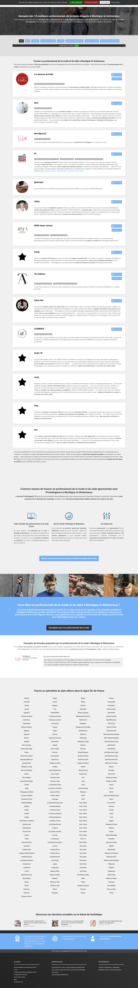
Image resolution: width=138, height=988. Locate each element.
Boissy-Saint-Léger (26, 748)
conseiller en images (48, 41)
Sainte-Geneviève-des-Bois (111, 734)
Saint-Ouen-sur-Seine (111, 763)
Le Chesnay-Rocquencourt (55, 803)
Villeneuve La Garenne (111, 853)
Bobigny (26, 741)
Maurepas (55, 893)
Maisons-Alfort (54, 871)
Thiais (111, 813)
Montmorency (83, 730)
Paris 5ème (83, 857)
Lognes (55, 864)
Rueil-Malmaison (111, 720)
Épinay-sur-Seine (27, 896)
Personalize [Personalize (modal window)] (105, 2)
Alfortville (27, 702)
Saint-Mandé (111, 748)
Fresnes (54, 727)
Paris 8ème (83, 867)
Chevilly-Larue (26, 824)
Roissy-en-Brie (111, 709)
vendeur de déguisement (75, 41)
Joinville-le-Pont (55, 777)
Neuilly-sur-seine (83, 759)
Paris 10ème (83, 803)
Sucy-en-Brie (111, 803)
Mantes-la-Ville (54, 885)
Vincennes (111, 882)
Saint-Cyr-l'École (111, 727)
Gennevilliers (55, 741)
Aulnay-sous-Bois (26, 727)
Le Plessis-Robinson (55, 817)
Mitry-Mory (83, 709)
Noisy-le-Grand (83, 770)
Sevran (111, 788)
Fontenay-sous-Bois (55, 720)
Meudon (83, 705)
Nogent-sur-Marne (83, 763)
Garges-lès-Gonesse (55, 738)
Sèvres (111, 792)
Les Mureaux (55, 839)
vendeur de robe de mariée (109, 41)
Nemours (83, 748)
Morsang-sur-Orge (83, 741)
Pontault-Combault (83, 885)
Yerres (111, 893)
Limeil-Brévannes (55, 857)
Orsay (83, 781)
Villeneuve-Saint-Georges (111, 860)
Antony (27, 705)
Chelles (26, 817)
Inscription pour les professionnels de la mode (69, 628)
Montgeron (83, 723)
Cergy (26, 788)
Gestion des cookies (19, 977)
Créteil (27, 871)
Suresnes (111, 806)
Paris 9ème (83, 871)
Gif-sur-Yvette (55, 748)
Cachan (26, 785)
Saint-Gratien (111, 745)
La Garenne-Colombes (55, 788)
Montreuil (83, 734)
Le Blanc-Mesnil (55, 795)
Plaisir (83, 878)
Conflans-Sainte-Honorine (26, 853)
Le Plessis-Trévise (54, 821)
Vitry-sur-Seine (111, 889)
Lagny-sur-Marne (55, 792)
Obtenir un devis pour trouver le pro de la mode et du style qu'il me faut (69, 558)
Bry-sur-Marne (26, 777)
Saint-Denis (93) (111, 730)
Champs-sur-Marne (26, 795)
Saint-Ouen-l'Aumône (111, 759)
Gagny (55, 730)
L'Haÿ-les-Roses (55, 853)
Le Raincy (55, 828)
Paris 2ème (83, 846)
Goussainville (55, 756)
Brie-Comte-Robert (26, 770)
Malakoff (55, 878)
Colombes (27, 846)
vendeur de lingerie (92, 41)
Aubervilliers (26, 723)
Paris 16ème (83, 824)
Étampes (55, 705)
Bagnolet (26, 734)
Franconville (55, 723)
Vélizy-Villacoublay (111, 835)
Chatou (26, 810)
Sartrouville (111, 774)
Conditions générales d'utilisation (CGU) (25, 972)
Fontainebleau (55, 712)
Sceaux (111, 785)
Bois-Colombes (26, 745)
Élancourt (27, 893)
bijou (27, 41)
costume (60, 41)
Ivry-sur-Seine (55, 774)
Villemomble (111, 849)
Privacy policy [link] (115, 2)
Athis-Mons (26, 720)
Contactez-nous (18, 982)
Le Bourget (55, 799)
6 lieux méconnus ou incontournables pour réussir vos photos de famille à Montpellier (72, 922)
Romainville (111, 712)
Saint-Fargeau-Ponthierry (111, 738)
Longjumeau (55, 867)
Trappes (111, 821)
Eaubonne (27, 889)
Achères (26, 698)
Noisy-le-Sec (83, 774)
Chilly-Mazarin (26, 828)
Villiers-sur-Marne (111, 878)
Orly (83, 777)
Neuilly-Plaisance (83, 752)
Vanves (111, 831)
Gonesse (55, 752)
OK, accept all (76, 2)
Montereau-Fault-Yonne (83, 716)
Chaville (26, 813)
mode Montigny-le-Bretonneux (60, 974)
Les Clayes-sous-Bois (54, 831)
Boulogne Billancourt (26, 759)
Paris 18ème (83, 831)
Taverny (111, 810)
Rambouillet (111, 702)
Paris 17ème (83, 828)
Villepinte (111, 867)
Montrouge (83, 738)
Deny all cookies (91, 2)
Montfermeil (83, 720)
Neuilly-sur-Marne (83, 756)
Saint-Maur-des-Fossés (111, 752)
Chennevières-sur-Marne (26, 821)
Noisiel (83, 767)
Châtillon (26, 806)
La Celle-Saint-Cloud (55, 785)
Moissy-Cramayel (83, 712)
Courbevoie (26, 867)
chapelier (35, 41)
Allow (76, 45)
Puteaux (111, 698)
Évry (55, 709)
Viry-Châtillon (111, 885)
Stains (111, 799)
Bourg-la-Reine (26, 763)
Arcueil (27, 709)
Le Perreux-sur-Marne (54, 813)
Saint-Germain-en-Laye (111, 741)
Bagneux (26, 730)
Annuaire (16, 967)
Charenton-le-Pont (26, 799)
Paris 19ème (83, 835)
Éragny (55, 698)
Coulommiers (27, 864)
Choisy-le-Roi (27, 831)
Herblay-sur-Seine (55, 763)
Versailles (111, 839)
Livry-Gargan (55, 860)
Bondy (27, 752)
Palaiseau (83, 792)
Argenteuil (27, 712)
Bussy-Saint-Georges (26, 781)
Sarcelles (111, 770)
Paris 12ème (83, 810)
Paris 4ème (83, 853)
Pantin (83, 795)
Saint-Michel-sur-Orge (111, 756)
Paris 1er (83, 839)
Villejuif (111, 846)
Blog (15, 979)
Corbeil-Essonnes (26, 857)
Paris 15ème (83, 821)
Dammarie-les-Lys (26, 875)
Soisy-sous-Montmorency (111, 795)
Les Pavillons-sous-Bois (55, 842)
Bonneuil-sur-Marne (27, 756)
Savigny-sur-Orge (111, 781)
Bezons (26, 738)
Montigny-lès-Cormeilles (83, 727)
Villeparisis (111, 864)
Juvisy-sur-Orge (55, 781)
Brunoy (27, 774)
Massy (55, 889)
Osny (83, 785)
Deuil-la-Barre (27, 878)
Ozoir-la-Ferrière (83, 788)
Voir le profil (116, 74)
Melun (83, 702)
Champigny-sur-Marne (26, 792)
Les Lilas (55, 835)
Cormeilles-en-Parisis (26, 860)
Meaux (83, 698)
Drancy (27, 882)
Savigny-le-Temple (111, 777)
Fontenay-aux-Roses (55, 716)
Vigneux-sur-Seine (111, 842)
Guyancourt (54, 759)
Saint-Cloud (111, 723)
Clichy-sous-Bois (27, 842)
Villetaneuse (111, 871)
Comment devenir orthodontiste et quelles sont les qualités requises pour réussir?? (35, 922)
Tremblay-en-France (111, 824)
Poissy (83, 882)
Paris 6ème (83, 860)
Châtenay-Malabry (26, 803)
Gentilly (55, 745)
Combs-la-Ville (26, 849)
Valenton (111, 828)
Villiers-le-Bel (111, 875)
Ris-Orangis (111, 705)
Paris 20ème (83, 842)
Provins (83, 893)
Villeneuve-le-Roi (111, 857)
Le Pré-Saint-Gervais (55, 824)
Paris (83, 799)
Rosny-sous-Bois (111, 716)
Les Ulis (54, 846)
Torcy (111, 817)
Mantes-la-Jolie (55, 882)
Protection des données (20, 974)
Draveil (27, 885)
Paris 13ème (83, 813)
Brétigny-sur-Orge (26, 767)
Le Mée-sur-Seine (55, 810)
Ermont (55, 702)
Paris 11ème (83, 806)
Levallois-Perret (55, 849)
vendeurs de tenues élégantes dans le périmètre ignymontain (64, 171)
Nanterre (83, 745)
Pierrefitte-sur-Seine (83, 875)
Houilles (54, 767)
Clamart (26, 835)
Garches (54, 734)
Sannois (111, 767)
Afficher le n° (116, 79)
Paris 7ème (83, 864)
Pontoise (83, 889)
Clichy (27, 839)
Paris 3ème (83, 849)
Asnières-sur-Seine (26, 716)
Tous (21, 41)
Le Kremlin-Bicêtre (54, 806)
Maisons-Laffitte (55, 875)
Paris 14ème (83, 817)
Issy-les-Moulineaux (55, 770)
